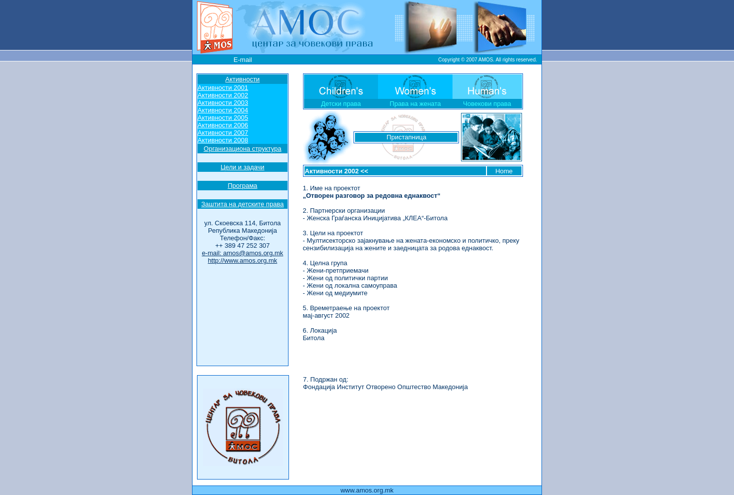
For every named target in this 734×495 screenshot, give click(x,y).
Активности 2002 (332, 171)
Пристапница (406, 137)
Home (504, 171)
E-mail (243, 59)
